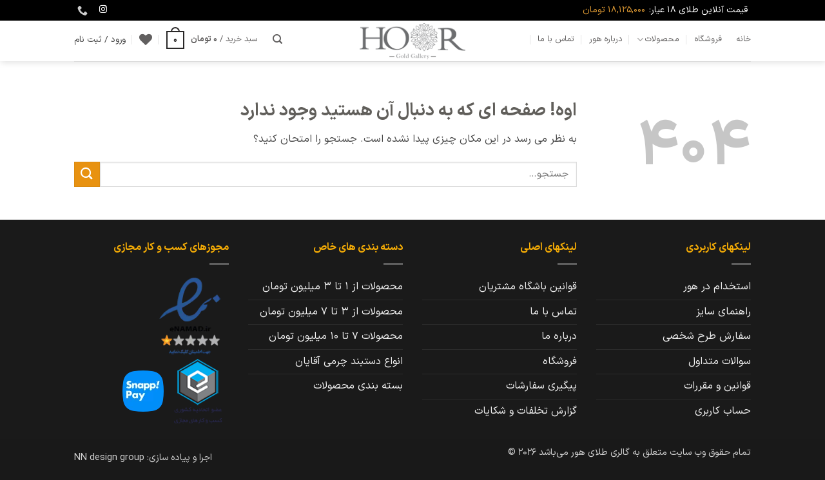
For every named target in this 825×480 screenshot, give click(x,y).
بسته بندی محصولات (358, 386)
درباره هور (606, 39)
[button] (212, 39)
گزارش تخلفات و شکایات (525, 411)
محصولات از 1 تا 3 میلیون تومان (332, 286)
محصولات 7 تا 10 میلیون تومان (336, 336)
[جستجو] (277, 39)
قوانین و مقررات (717, 386)
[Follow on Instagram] (103, 9)
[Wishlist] (145, 39)
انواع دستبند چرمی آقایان (349, 361)
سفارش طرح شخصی (707, 336)
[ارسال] (87, 174)
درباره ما (559, 336)
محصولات (658, 39)
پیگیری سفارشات (541, 386)
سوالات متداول (719, 361)
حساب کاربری (723, 411)
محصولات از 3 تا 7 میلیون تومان (331, 312)
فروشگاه (708, 39)
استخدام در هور (717, 286)
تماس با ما (556, 39)
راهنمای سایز (723, 312)
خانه (743, 39)
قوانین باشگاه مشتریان (528, 286)
